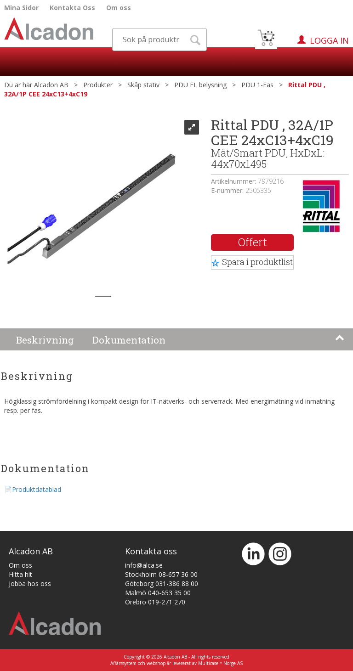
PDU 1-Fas (257, 84)
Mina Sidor (21, 7)
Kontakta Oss (72, 7)
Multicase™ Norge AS (220, 663)
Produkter (98, 84)
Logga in (329, 40)
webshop (156, 663)
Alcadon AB (51, 84)
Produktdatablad (36, 489)
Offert (252, 242)
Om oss (118, 7)
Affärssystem (123, 663)
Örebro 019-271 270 (155, 602)
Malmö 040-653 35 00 (158, 592)
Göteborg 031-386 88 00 (161, 583)
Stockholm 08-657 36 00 (161, 574)
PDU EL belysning (200, 84)
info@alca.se (144, 565)
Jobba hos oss (30, 583)
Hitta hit (20, 574)
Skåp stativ (143, 84)
